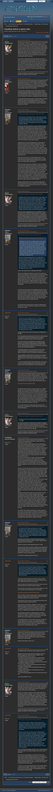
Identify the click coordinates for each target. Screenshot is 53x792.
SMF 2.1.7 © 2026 (6, 790)
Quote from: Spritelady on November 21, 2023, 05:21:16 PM (32, 113)
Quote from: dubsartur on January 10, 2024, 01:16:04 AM (31, 194)
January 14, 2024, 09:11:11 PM (23, 522)
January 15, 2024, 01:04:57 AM (23, 648)
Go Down (6, 36)
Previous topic (39, 32)
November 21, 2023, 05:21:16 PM (24, 78)
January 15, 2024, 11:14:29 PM (23, 682)
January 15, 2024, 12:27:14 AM (23, 630)
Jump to (30, 782)
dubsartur (7, 109)
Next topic (46, 32)
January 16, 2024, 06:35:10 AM (23, 715)
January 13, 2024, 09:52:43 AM (23, 312)
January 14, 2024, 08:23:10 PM (23, 437)
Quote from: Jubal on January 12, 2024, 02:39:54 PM (30, 234)
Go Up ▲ (48, 790)
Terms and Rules (43, 790)
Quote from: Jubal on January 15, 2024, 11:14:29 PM (30, 719)
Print (47, 36)
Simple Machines (13, 790)
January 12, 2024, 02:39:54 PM (23, 191)
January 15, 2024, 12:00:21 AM (23, 560)
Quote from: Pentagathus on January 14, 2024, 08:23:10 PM (32, 526)
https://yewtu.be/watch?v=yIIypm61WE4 (26, 383)
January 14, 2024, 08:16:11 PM (23, 413)
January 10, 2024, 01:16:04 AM (23, 109)
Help (39, 790)
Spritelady (7, 78)
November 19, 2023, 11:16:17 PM (24, 40)
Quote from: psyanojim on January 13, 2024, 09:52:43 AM (31, 416)
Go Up (5, 774)
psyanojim (8, 312)
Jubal (6, 40)
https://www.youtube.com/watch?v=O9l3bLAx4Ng (28, 592)
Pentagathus (8, 437)
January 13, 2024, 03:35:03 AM (23, 230)
